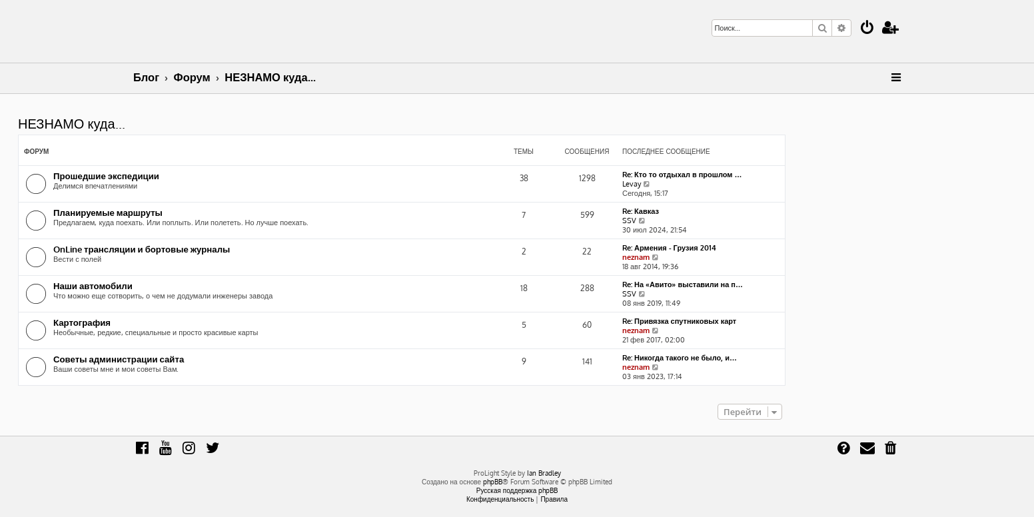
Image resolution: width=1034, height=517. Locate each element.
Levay (631, 184)
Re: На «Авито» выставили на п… (682, 284)
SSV (629, 220)
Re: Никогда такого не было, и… (679, 357)
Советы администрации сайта (118, 358)
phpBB (492, 482)
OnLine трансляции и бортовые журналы (141, 249)
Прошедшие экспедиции (106, 175)
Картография (82, 322)
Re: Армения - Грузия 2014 (669, 248)
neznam (636, 257)
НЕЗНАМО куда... (71, 123)
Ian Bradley (544, 473)
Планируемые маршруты (108, 212)
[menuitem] (867, 29)
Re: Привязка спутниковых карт (679, 321)
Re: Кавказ (640, 211)
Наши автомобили (93, 285)
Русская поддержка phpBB (517, 490)
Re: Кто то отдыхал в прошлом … (682, 174)
